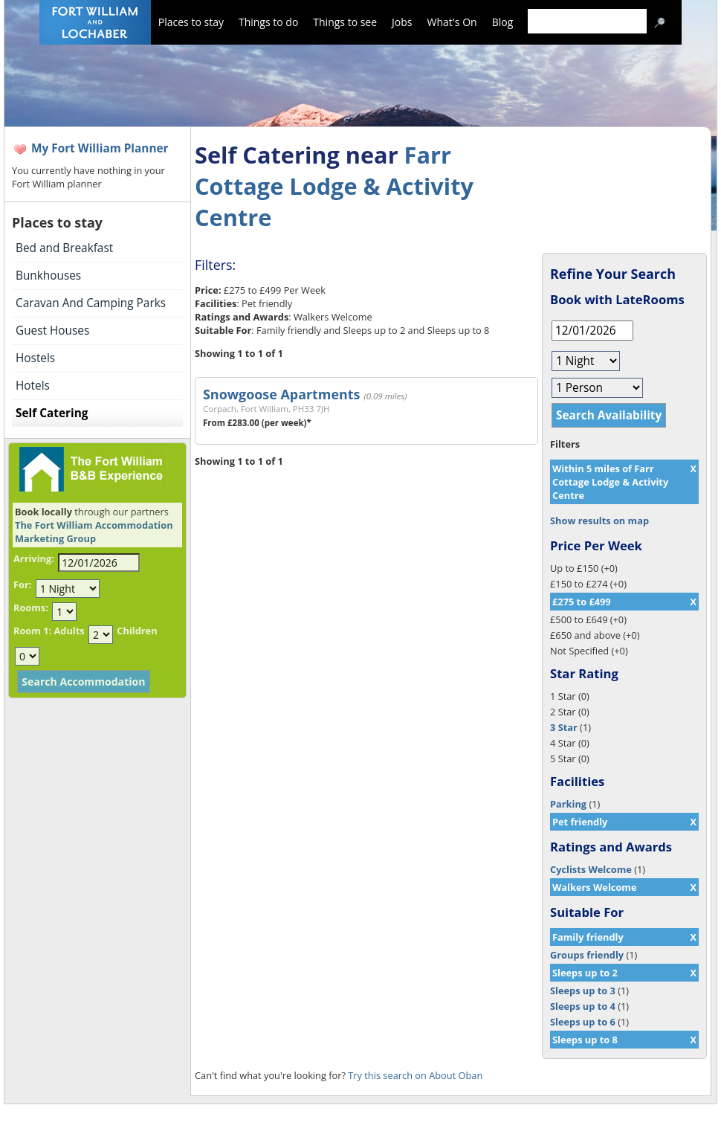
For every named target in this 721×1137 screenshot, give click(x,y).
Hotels (33, 385)
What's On (452, 22)
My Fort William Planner (100, 148)
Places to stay (191, 22)
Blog (503, 22)
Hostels (35, 358)
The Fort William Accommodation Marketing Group (94, 531)
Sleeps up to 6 (582, 1021)
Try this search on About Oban (415, 1075)
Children (137, 630)
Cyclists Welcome (591, 869)
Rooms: (30, 607)
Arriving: (33, 558)
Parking (568, 804)
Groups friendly (587, 955)
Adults (69, 630)
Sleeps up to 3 (582, 990)
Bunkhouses (48, 275)
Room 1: (32, 630)
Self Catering (52, 413)
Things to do (268, 22)
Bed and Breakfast (64, 248)
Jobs (402, 22)
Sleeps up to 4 (582, 1006)
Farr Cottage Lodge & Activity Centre (334, 186)
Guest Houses (52, 330)
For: (22, 584)
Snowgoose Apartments (281, 394)
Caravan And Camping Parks (91, 303)
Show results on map (599, 520)
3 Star (564, 727)
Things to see (345, 22)
